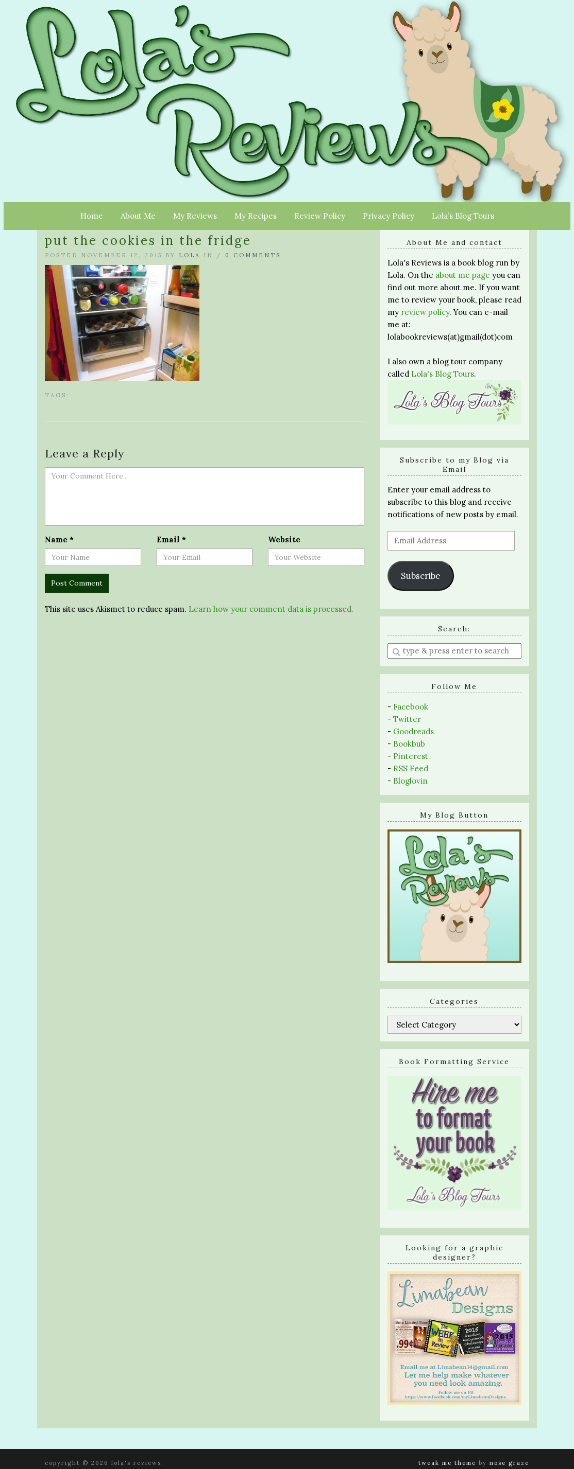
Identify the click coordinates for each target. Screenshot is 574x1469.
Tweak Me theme (447, 1462)
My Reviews (195, 216)
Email (171, 539)
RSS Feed (410, 768)
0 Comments (253, 255)
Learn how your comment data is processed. (271, 609)
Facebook (410, 707)
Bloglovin (410, 781)
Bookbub (409, 744)
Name (59, 539)
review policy (425, 312)
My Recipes (255, 216)
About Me (138, 216)
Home (91, 216)
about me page (462, 275)
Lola (189, 255)
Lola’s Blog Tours (463, 216)
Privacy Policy (388, 216)
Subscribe (420, 575)
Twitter (407, 719)
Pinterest (410, 756)
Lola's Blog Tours (442, 374)
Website (284, 539)
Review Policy (319, 216)
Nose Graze (509, 1462)
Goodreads (413, 731)
